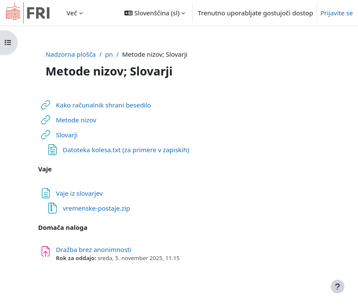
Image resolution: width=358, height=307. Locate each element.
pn (109, 54)
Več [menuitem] (71, 13)
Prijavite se (336, 13)
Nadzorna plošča (71, 54)
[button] (155, 13)
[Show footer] (337, 286)
